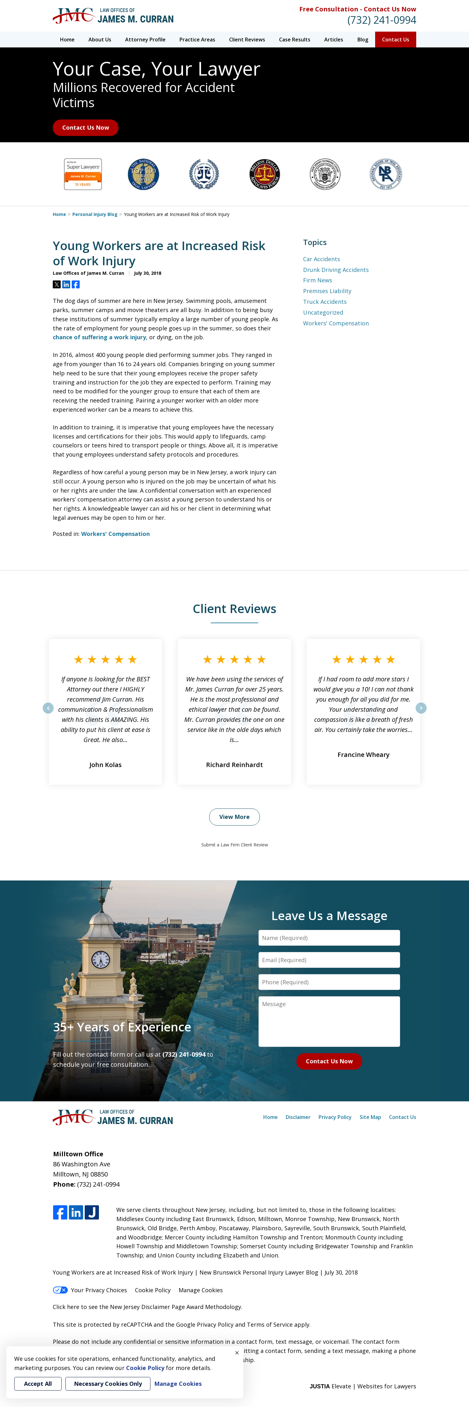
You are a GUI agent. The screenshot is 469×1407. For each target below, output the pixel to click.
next (421, 713)
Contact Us (395, 39)
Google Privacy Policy (205, 1324)
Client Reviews (247, 39)
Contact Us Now (85, 127)
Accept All (38, 1383)
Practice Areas (197, 39)
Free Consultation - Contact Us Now (357, 9)
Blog (362, 39)
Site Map (370, 1117)
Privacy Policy (335, 1117)
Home (67, 39)
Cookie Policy (153, 1290)
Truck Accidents (325, 301)
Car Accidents (321, 259)
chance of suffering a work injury (99, 337)
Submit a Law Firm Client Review (234, 845)
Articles (333, 39)
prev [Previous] (48, 713)
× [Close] (237, 1352)
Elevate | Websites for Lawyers (363, 1386)
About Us (99, 39)
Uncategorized (323, 312)
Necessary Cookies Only (108, 1383)
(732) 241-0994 (382, 20)
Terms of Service (270, 1324)
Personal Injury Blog (95, 214)
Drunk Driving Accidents (336, 269)
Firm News (317, 280)
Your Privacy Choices (90, 1290)
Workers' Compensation (115, 534)
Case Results (294, 39)
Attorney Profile (145, 39)
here (73, 1307)
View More (234, 816)
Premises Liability (327, 291)
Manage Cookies (201, 1290)
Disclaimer (298, 1117)
